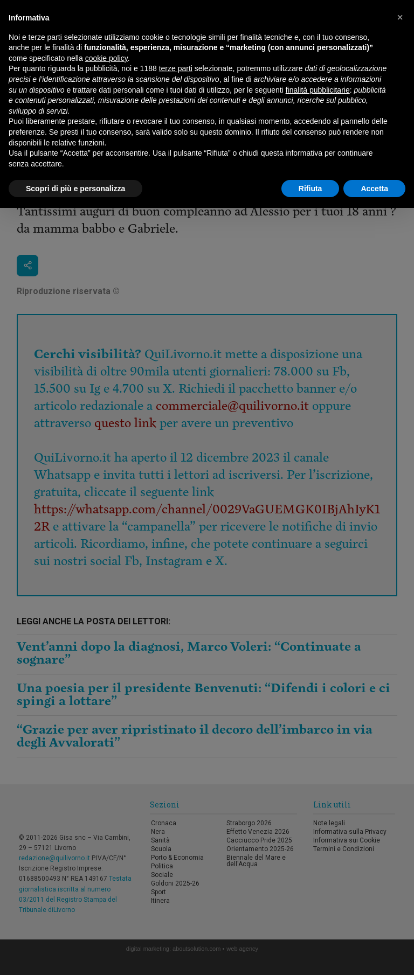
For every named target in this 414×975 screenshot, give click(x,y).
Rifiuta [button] (310, 188)
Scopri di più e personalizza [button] (75, 188)
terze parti (175, 68)
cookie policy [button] (106, 58)
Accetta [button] (374, 188)
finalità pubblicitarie (318, 90)
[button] (400, 17)
